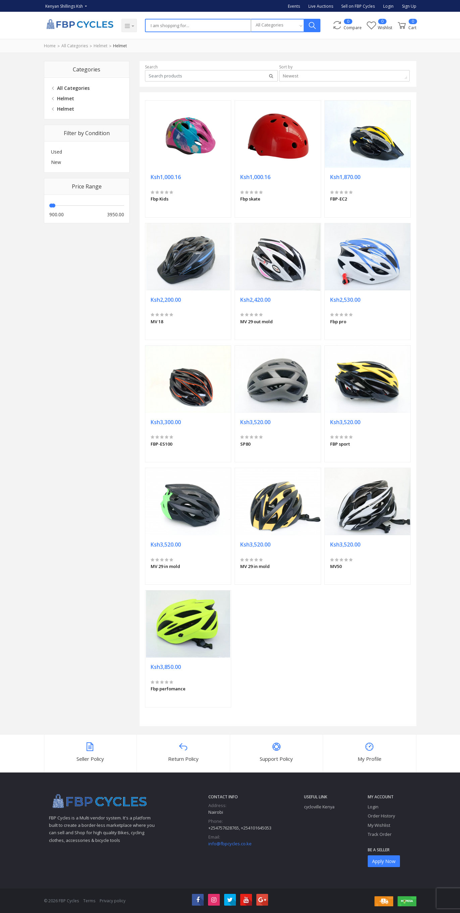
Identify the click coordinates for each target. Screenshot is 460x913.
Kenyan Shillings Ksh (64, 6)
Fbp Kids (159, 199)
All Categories (74, 46)
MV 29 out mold (256, 322)
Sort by (286, 67)
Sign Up (409, 6)
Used (56, 152)
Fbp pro (338, 322)
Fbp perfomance (168, 689)
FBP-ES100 (161, 444)
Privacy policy (112, 901)
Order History (381, 816)
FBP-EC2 (338, 199)
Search (151, 67)
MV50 (336, 566)
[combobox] (277, 25)
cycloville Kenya (319, 807)
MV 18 (157, 322)
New (56, 162)
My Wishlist (379, 825)
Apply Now (384, 861)
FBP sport (340, 444)
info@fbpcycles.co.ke (230, 844)
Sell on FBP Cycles (358, 6)
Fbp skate (250, 199)
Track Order (380, 834)
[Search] (198, 25)
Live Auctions (320, 6)
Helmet (100, 46)
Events (294, 6)
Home (50, 46)
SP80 (245, 444)
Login (388, 6)
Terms (89, 901)
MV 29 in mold (165, 566)
